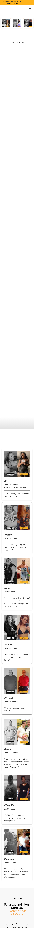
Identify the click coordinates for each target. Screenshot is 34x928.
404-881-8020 (13, 3)
